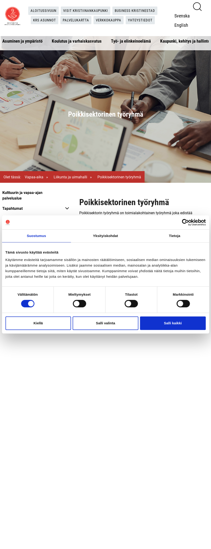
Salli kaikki (173, 323)
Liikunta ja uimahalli (70, 176)
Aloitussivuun (41, 10)
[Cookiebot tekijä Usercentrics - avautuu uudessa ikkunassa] (185, 222)
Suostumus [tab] (36, 236)
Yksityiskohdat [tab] (105, 236)
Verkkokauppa (110, 20)
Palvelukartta (75, 20)
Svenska (183, 16)
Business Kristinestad (137, 10)
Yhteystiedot (143, 20)
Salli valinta (105, 323)
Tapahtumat (12, 208)
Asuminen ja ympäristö (22, 41)
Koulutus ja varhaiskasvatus (77, 41)
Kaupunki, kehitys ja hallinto (185, 41)
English (182, 25)
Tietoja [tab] (174, 236)
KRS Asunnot (42, 20)
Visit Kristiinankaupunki (85, 10)
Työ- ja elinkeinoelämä (131, 41)
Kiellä (38, 323)
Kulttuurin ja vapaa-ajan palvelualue (22, 195)
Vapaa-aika (34, 176)
